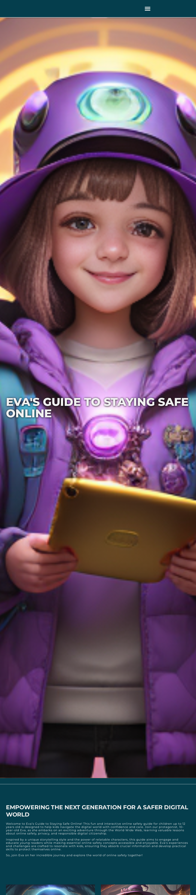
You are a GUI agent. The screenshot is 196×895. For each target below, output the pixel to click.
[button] (147, 8)
